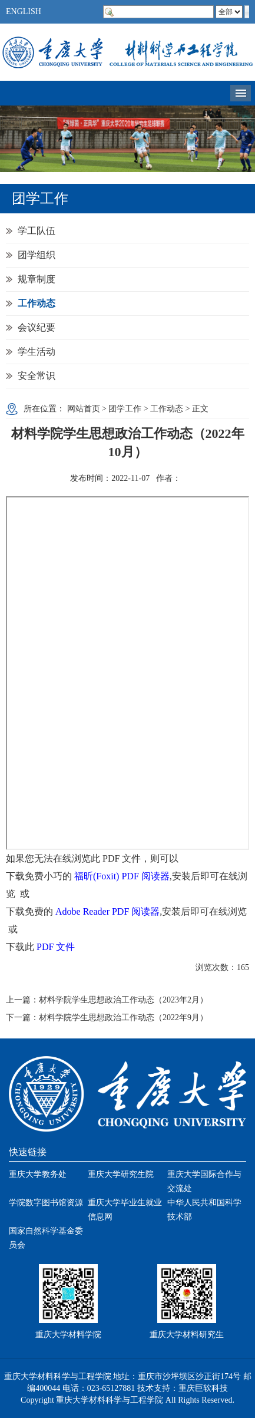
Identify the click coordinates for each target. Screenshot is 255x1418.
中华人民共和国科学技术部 (204, 1209)
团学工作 (124, 408)
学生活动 (36, 352)
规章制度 (36, 279)
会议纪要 (36, 327)
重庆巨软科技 (203, 1388)
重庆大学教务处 (38, 1174)
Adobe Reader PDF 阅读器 (107, 911)
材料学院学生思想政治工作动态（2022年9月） (123, 1017)
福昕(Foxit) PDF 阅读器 (122, 876)
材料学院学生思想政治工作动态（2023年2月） (123, 999)
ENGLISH (23, 11)
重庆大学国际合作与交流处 (204, 1181)
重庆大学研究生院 (121, 1174)
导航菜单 (240, 93)
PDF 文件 (56, 947)
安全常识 (36, 376)
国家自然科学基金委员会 (46, 1237)
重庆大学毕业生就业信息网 (125, 1209)
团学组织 (36, 255)
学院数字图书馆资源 (46, 1202)
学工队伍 (36, 231)
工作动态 (36, 303)
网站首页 (83, 408)
